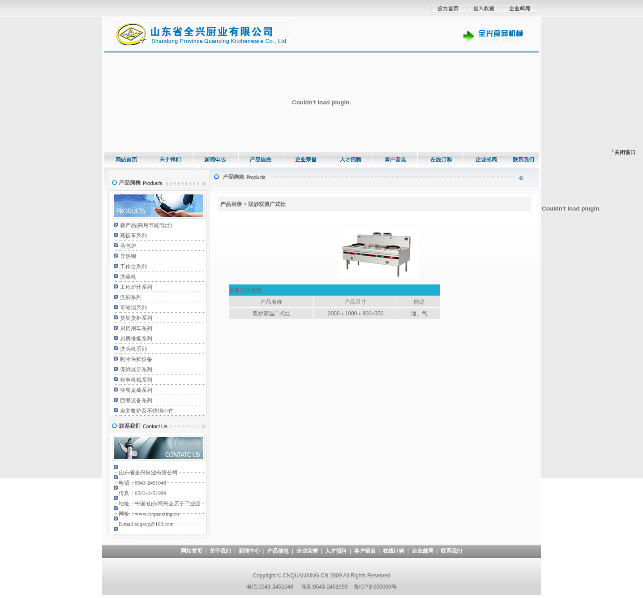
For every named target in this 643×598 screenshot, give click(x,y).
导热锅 (128, 256)
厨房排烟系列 (136, 339)
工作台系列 (133, 266)
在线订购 (393, 551)
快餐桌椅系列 (136, 390)
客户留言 (365, 551)
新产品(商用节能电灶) (146, 225)
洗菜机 (128, 277)
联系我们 (451, 551)
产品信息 (278, 551)
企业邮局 (422, 551)
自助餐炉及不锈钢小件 (147, 411)
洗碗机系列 (133, 349)
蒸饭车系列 (133, 235)
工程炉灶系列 (136, 287)
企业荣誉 (307, 551)
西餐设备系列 (136, 400)
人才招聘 (336, 551)
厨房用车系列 (136, 328)
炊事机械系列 (136, 380)
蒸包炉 (128, 246)
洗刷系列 (130, 297)
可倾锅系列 (133, 308)
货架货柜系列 (136, 318)
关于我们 (220, 551)
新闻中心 (249, 551)
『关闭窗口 (622, 152)
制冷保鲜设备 (136, 359)
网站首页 (191, 551)
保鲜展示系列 (136, 369)
